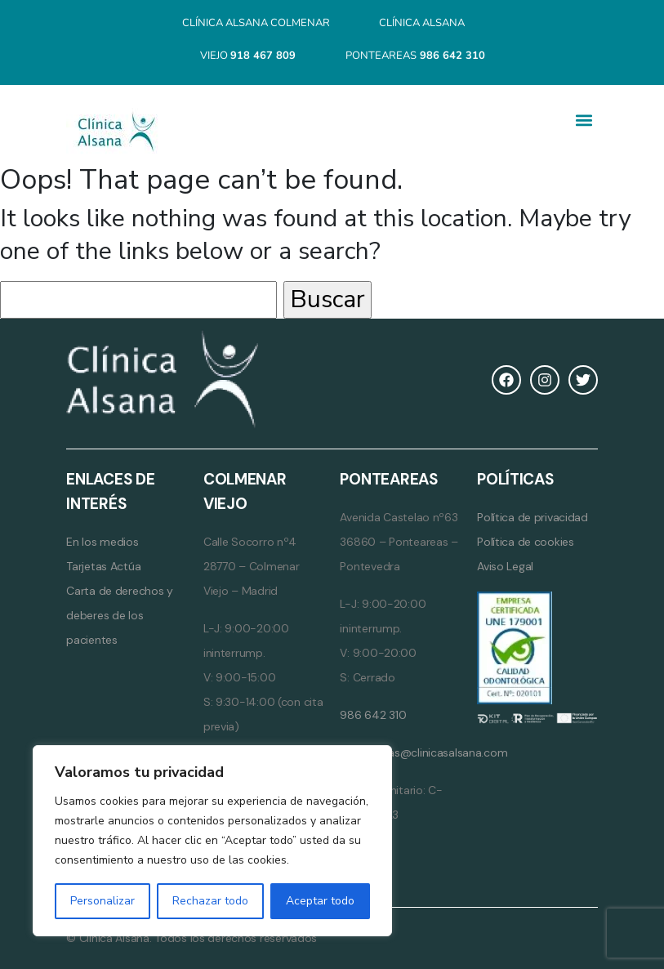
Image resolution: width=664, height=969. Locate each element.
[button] (584, 119)
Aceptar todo (320, 901)
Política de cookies (525, 541)
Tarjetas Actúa (103, 566)
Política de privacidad (532, 517)
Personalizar (102, 901)
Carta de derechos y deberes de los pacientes (119, 615)
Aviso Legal (505, 566)
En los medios (102, 541)
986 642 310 (373, 715)
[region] (212, 840)
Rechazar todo (210, 901)
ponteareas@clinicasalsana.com (423, 752)
